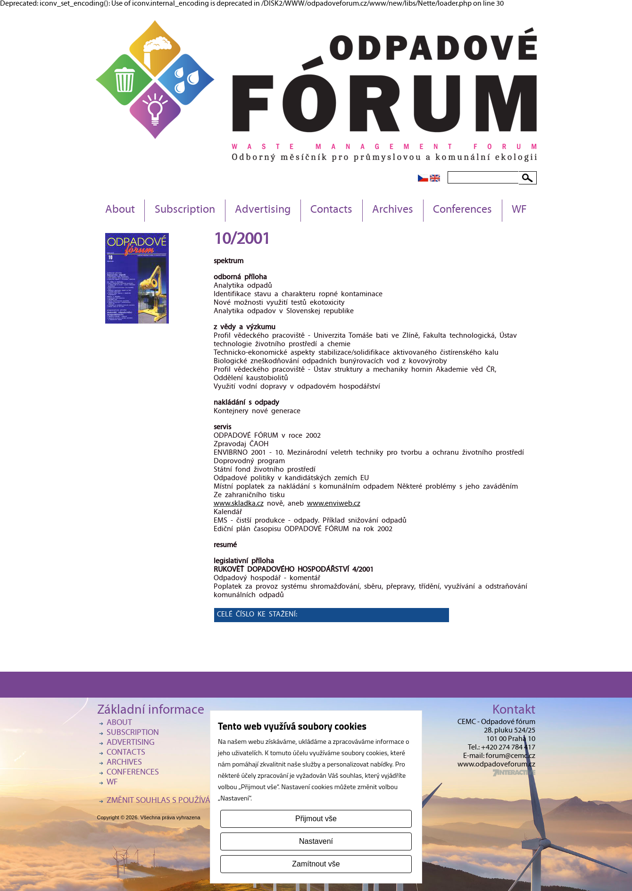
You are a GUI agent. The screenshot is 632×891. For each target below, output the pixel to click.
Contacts (331, 210)
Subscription (185, 210)
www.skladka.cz (239, 504)
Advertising (263, 210)
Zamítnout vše (316, 864)
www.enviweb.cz (333, 504)
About (120, 210)
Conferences (462, 210)
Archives (392, 210)
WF (519, 210)
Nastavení (316, 841)
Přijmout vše (316, 819)
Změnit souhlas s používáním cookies (182, 801)
